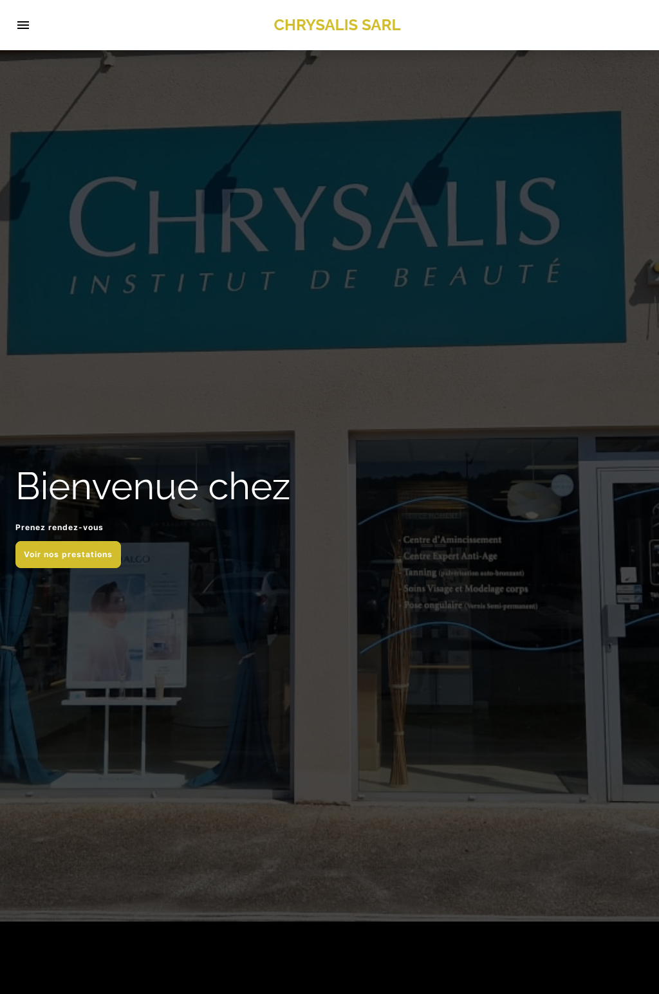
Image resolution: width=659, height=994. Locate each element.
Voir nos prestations (68, 554)
